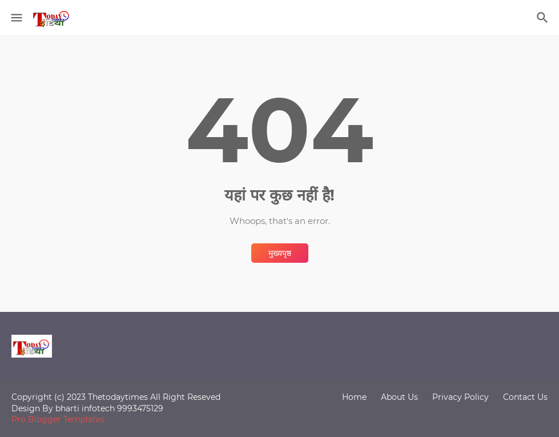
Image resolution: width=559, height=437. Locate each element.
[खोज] (544, 17)
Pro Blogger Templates (57, 419)
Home (354, 397)
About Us (399, 397)
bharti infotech (86, 408)
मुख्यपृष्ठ (279, 253)
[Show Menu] (15, 17)
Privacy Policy (460, 397)
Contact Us (525, 397)
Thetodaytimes (118, 397)
